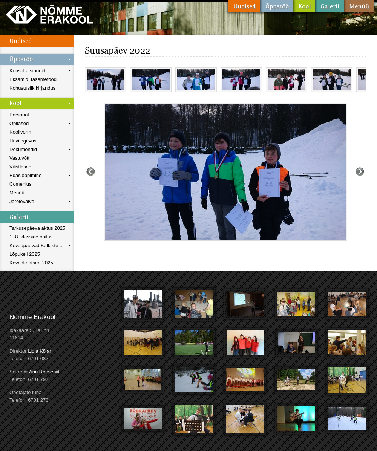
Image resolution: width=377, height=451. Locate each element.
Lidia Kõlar (39, 351)
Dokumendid (23, 149)
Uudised (244, 6)
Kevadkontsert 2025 (31, 263)
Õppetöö (276, 6)
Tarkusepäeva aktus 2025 (37, 228)
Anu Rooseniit (44, 372)
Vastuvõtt (19, 158)
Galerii (329, 6)
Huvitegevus (23, 141)
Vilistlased (20, 167)
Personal (19, 115)
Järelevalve (21, 201)
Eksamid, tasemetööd (33, 79)
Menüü (359, 6)
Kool (304, 6)
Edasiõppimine (25, 175)
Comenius (20, 184)
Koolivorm (20, 132)
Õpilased (19, 123)
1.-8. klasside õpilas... (33, 237)
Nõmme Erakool (49, 14)
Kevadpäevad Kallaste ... (36, 245)
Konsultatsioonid (27, 70)
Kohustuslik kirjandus (32, 88)
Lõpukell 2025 (24, 254)
